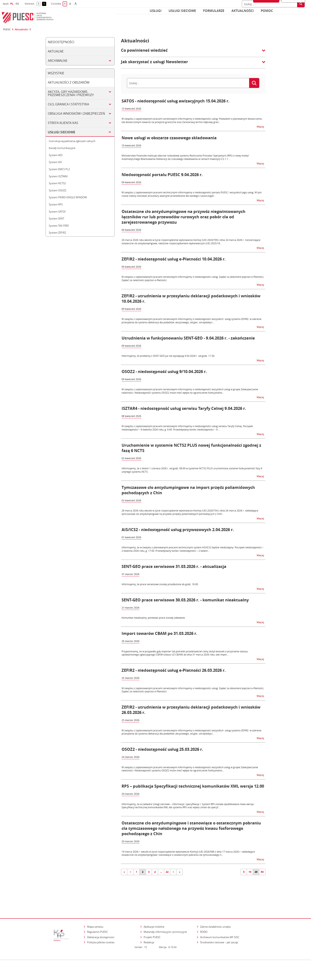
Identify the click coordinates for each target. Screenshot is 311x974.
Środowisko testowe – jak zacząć (219, 927)
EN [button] (17, 3)
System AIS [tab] (55, 162)
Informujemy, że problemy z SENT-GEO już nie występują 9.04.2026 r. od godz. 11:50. (168, 355)
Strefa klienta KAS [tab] (63, 123)
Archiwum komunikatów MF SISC (219, 921)
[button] (193, 52)
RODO (203, 916)
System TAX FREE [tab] (59, 225)
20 (256, 872)
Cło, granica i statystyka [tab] (68, 104)
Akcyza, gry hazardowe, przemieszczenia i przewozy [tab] (71, 93)
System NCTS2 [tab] (57, 183)
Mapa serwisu (95, 911)
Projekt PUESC (152, 921)
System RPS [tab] (56, 204)
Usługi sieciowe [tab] (61, 132)
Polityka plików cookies (100, 927)
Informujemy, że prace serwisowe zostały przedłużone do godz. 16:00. (160, 584)
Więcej (261, 126)
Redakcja (149, 927)
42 (167, 872)
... (161, 872)
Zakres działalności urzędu (215, 911)
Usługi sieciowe (182, 11)
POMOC (267, 11)
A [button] (39, 4)
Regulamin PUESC (97, 916)
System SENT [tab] (56, 218)
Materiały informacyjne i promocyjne (165, 916)
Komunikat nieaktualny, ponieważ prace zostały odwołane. (153, 617)
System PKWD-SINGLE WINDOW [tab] (68, 197)
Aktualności (242, 11)
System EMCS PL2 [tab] (59, 169)
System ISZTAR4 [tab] (58, 176)
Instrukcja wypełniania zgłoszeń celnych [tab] (72, 141)
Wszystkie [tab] (56, 73)
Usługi (155, 11)
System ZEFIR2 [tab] (57, 232)
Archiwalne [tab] (57, 60)
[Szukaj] (188, 83)
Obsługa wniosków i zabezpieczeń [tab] (76, 113)
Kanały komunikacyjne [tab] (62, 148)
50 (262, 872)
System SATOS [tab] (57, 211)
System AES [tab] (55, 155)
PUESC (7, 29)
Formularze (213, 11)
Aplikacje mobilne (154, 911)
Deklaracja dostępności (100, 921)
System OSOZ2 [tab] (57, 190)
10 (250, 872)
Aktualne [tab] (56, 51)
